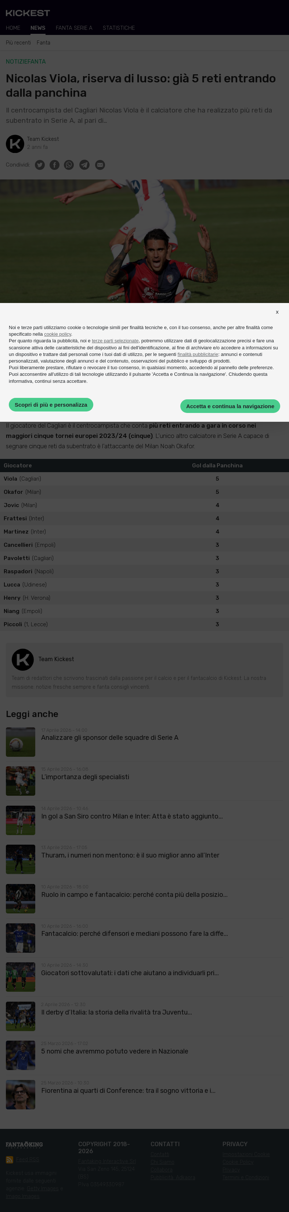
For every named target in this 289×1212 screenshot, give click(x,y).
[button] (277, 318)
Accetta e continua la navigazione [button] (230, 406)
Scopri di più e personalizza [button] (51, 405)
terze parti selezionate (115, 340)
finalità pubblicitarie (198, 354)
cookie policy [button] (57, 334)
